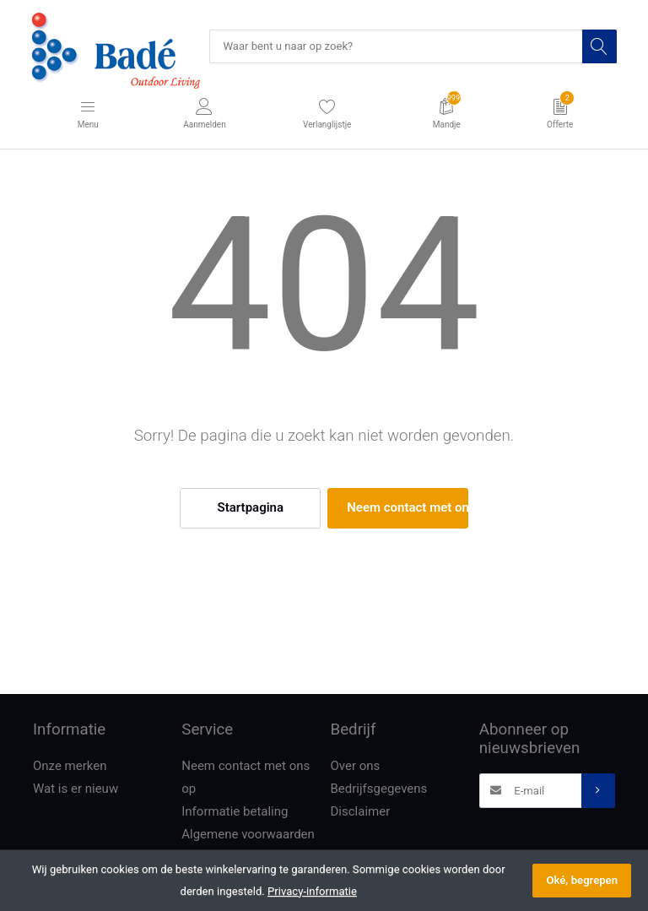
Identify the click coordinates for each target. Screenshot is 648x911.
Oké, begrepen (582, 880)
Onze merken (70, 765)
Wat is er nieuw (75, 788)
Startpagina (251, 507)
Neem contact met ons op (407, 507)
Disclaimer (361, 811)
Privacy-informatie (312, 891)
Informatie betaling (234, 811)
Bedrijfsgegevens (379, 788)
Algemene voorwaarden (248, 834)
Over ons (356, 765)
